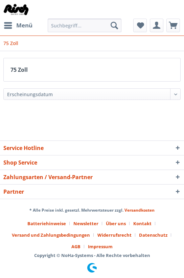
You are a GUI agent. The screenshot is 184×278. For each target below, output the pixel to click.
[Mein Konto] (156, 25)
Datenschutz (153, 235)
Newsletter (85, 223)
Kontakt (142, 223)
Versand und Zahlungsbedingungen (51, 235)
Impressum (100, 246)
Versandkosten (139, 210)
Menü (18, 24)
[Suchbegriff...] (84, 25)
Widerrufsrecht (114, 235)
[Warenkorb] (173, 25)
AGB (75, 246)
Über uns (116, 223)
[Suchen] (114, 25)
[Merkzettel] (140, 25)
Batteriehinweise (46, 223)
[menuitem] (18, 25)
